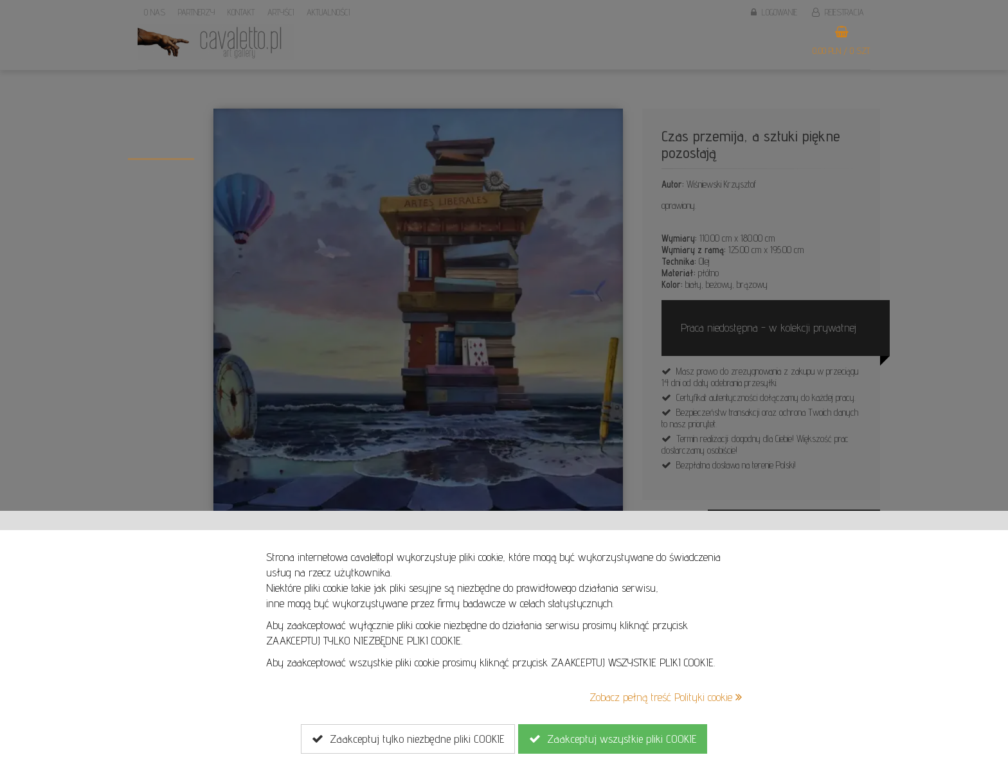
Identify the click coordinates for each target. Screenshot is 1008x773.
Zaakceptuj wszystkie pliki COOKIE (612, 739)
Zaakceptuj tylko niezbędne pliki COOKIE (408, 739)
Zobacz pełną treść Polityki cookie (666, 697)
